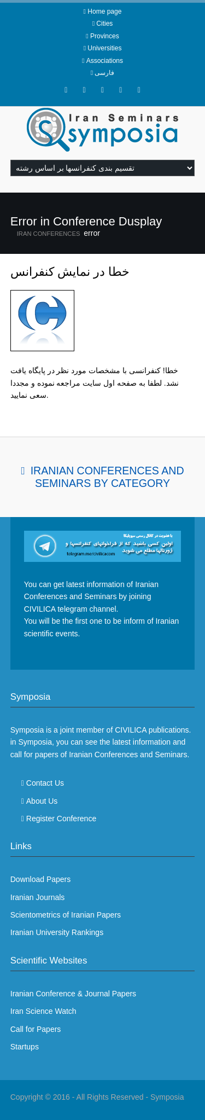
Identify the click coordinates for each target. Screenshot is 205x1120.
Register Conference (61, 818)
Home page (104, 11)
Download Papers (40, 879)
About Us (42, 801)
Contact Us (45, 783)
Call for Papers (35, 1029)
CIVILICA (131, 730)
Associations (104, 61)
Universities (104, 48)
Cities (104, 23)
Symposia (167, 1097)
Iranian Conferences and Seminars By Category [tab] (107, 477)
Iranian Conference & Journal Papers (73, 993)
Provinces (104, 36)
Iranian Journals (37, 897)
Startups (24, 1046)
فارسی (104, 73)
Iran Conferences (48, 233)
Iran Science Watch (43, 1011)
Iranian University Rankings (56, 932)
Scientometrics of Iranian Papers (65, 914)
